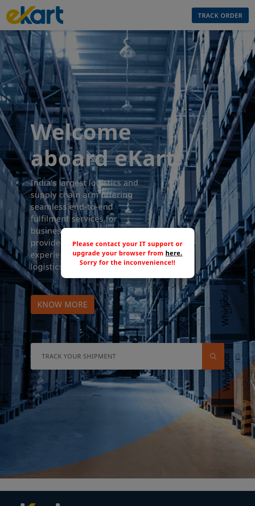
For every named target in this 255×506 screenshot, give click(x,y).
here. (174, 253)
